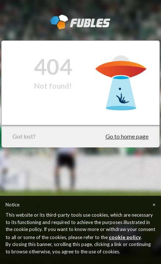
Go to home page (127, 136)
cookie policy (125, 237)
